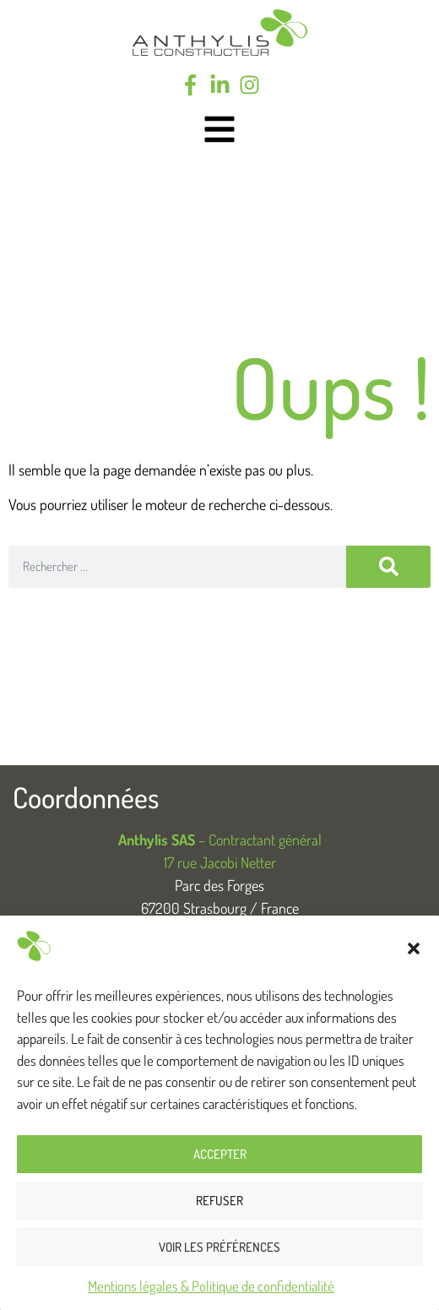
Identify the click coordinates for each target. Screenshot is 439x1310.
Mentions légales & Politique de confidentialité (211, 1286)
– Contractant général (220, 839)
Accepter (220, 1154)
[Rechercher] (388, 567)
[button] (413, 948)
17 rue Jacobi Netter (220, 862)
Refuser (219, 1201)
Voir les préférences (219, 1247)
